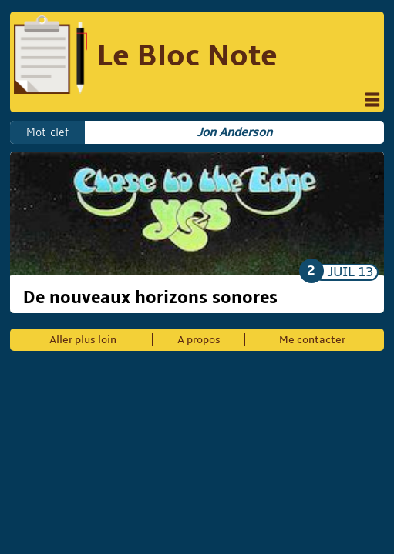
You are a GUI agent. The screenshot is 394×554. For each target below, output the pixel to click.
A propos (199, 339)
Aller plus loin (82, 339)
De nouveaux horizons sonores (150, 298)
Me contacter (312, 339)
